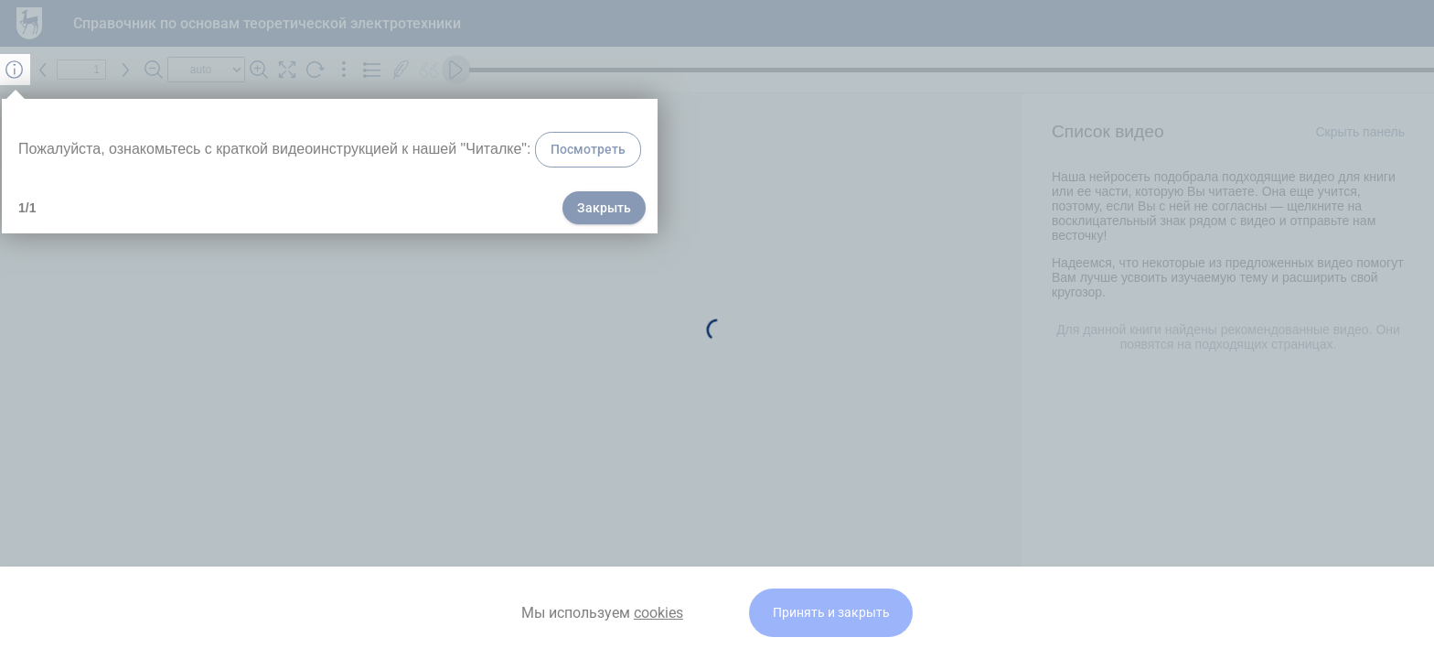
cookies (658, 612)
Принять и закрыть (831, 613)
